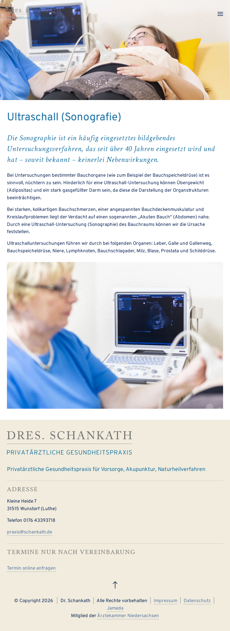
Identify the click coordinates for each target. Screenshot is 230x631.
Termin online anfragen (31, 568)
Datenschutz (197, 601)
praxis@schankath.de (29, 532)
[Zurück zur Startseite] (33, 14)
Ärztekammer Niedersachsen (128, 616)
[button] (220, 14)
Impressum (165, 601)
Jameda (115, 608)
